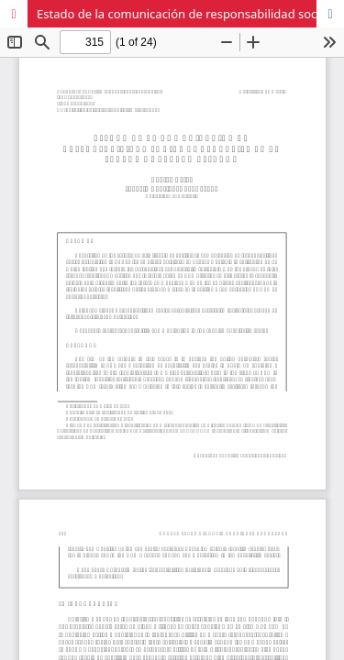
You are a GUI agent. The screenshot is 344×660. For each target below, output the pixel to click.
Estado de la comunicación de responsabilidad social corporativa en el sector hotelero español (190, 14)
